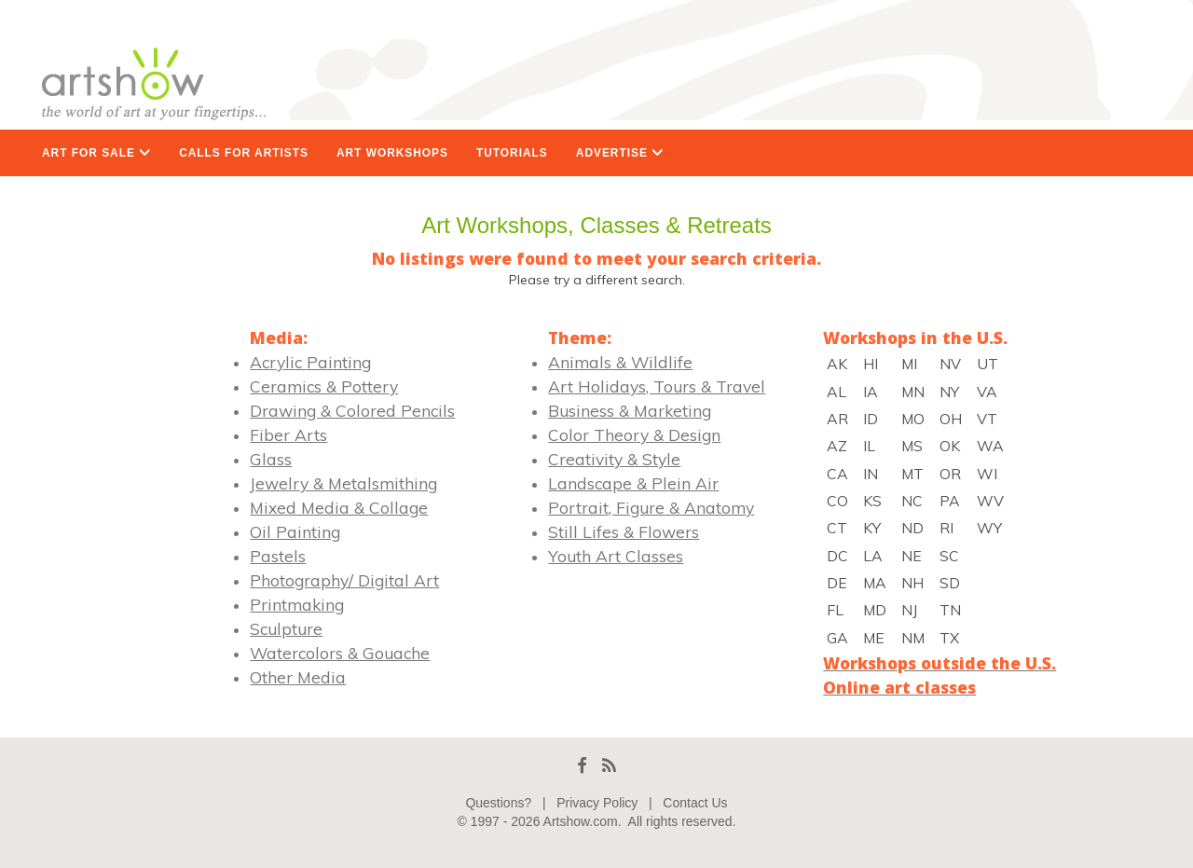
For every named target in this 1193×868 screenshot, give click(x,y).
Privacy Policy (597, 802)
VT (987, 418)
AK (837, 363)
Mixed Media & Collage (339, 507)
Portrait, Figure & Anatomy (651, 507)
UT (987, 363)
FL (835, 609)
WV (990, 500)
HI (870, 363)
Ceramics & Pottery (324, 386)
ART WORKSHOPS (392, 152)
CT (837, 527)
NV (950, 363)
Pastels (278, 555)
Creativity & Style (614, 458)
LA (873, 555)
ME (873, 637)
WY (989, 527)
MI (909, 363)
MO (913, 418)
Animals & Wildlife (620, 361)
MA (874, 582)
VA (987, 391)
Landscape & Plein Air (633, 483)
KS (872, 500)
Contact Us (695, 802)
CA (837, 473)
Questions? (498, 802)
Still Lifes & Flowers (623, 531)
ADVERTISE (620, 152)
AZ (837, 445)
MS (912, 445)
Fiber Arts (288, 434)
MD (874, 609)
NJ (909, 609)
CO (837, 500)
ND (912, 527)
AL (836, 391)
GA (837, 637)
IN (870, 473)
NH (912, 582)
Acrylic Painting (310, 361)
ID (870, 418)
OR (950, 473)
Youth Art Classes (615, 555)
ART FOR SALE (96, 152)
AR (837, 418)
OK (949, 445)
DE (837, 582)
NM (913, 637)
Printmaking (297, 604)
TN (950, 609)
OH (950, 418)
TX (949, 637)
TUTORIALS (512, 152)
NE (911, 555)
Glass (271, 458)
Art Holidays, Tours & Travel (656, 386)
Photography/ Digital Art (344, 580)
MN (913, 391)
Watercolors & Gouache (340, 652)
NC (912, 500)
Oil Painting (295, 531)
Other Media (298, 677)
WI (987, 473)
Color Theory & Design (634, 434)
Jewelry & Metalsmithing (343, 483)
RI (946, 527)
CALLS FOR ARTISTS (244, 152)
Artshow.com (580, 821)
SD (949, 582)
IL (869, 445)
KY (872, 527)
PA (949, 500)
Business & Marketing (629, 410)
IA (870, 391)
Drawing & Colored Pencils (352, 410)
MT (912, 473)
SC (949, 555)
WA (990, 445)
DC (837, 555)
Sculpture (286, 628)
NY (949, 391)
